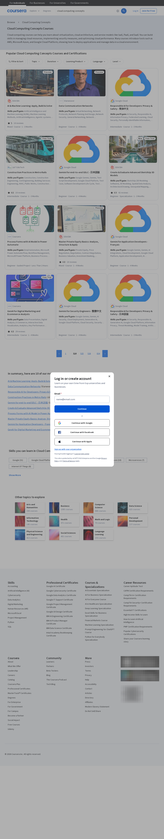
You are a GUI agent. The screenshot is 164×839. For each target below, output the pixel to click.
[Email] (82, 399)
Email (58, 393)
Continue (82, 409)
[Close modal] (109, 376)
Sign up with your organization (67, 449)
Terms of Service (69, 461)
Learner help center (81, 454)
